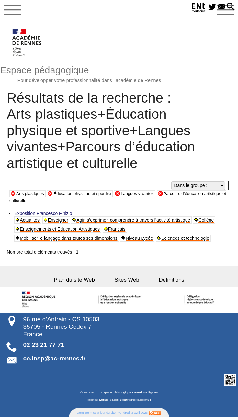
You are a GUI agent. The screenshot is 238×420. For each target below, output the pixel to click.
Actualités (30, 222)
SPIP (150, 402)
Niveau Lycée (139, 240)
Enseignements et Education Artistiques (60, 231)
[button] (230, 7)
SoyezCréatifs (127, 402)
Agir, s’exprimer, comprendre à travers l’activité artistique (134, 222)
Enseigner (58, 222)
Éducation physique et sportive (87, 195)
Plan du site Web (81, 282)
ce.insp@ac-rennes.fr (54, 360)
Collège (206, 222)
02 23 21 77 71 (43, 346)
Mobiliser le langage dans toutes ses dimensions (69, 240)
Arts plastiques (31, 195)
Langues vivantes (144, 195)
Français (117, 231)
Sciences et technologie (186, 240)
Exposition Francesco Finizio (44, 215)
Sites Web (127, 282)
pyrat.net (102, 402)
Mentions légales (146, 394)
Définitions (164, 282)
